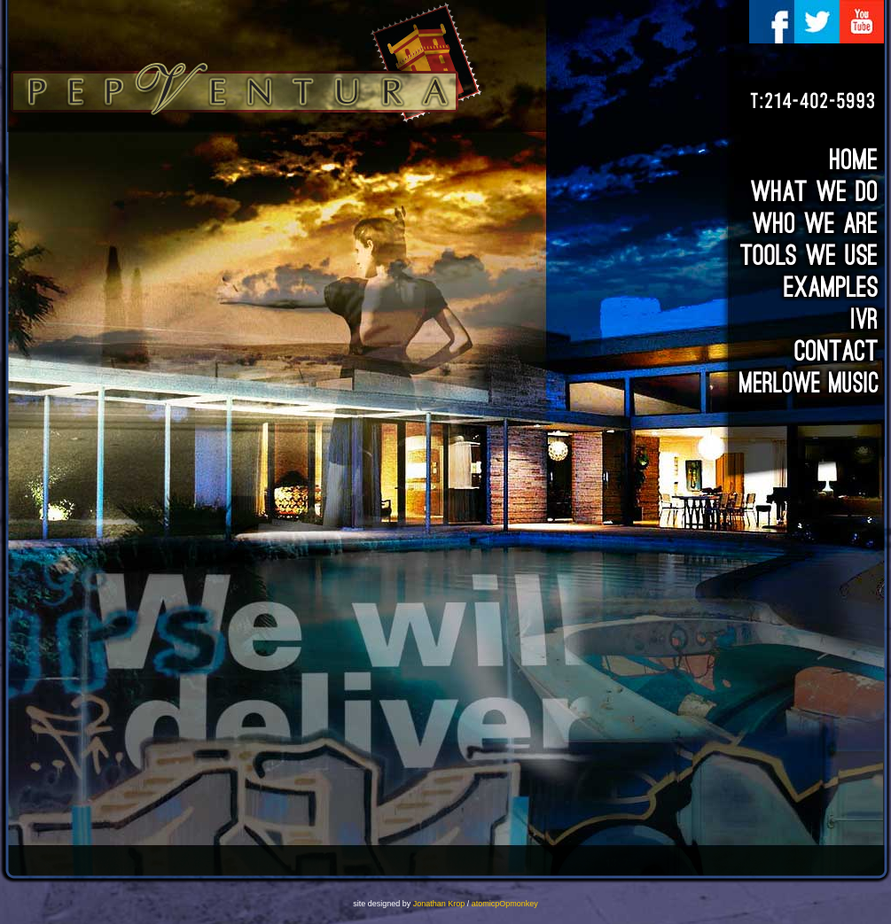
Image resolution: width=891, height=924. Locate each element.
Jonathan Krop (439, 903)
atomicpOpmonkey (505, 903)
